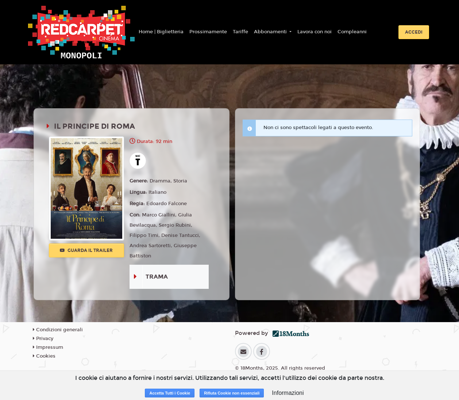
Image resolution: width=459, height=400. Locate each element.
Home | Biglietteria (161, 32)
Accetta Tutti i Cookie (169, 393)
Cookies (44, 356)
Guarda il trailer (86, 250)
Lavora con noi (314, 32)
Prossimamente (208, 32)
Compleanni (352, 32)
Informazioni (288, 393)
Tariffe (240, 32)
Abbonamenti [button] (271, 32)
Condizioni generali (58, 330)
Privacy (43, 338)
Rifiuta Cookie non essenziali (231, 393)
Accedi (414, 32)
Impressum (48, 347)
